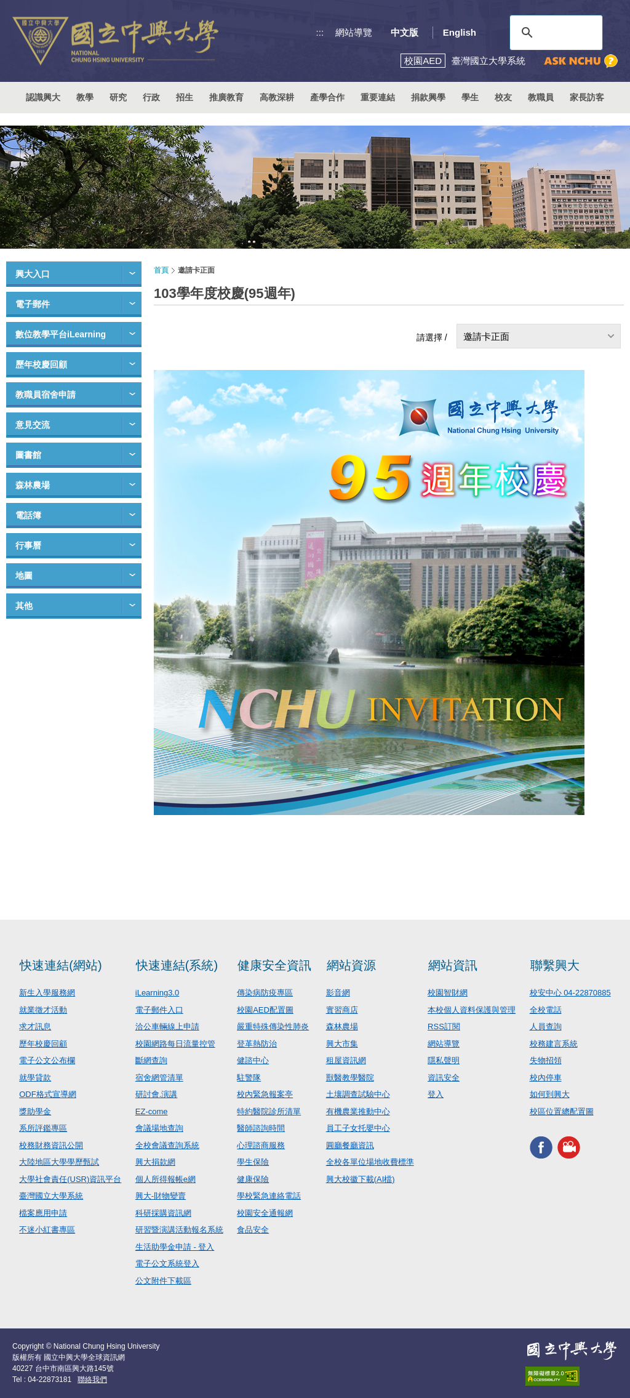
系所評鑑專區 (43, 1128)
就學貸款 (35, 1077)
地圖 (24, 575)
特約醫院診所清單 (269, 1111)
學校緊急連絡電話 (269, 1195)
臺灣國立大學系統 (51, 1195)
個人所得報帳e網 (165, 1179)
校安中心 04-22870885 (570, 992)
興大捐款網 (155, 1162)
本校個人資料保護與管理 (472, 1009)
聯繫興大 (555, 965)
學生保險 (253, 1162)
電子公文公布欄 (47, 1060)
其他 (24, 606)
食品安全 (253, 1229)
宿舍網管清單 (159, 1077)
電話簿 (28, 515)
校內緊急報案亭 (265, 1094)
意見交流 (32, 425)
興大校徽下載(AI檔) (360, 1179)
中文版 (404, 32)
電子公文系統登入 (167, 1263)
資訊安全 (444, 1077)
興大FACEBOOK (541, 1147)
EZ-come (151, 1111)
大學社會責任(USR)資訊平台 (70, 1179)
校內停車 (546, 1077)
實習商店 (342, 1009)
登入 (436, 1094)
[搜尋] (554, 32)
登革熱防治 (257, 1043)
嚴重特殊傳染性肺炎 (273, 1026)
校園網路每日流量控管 (175, 1043)
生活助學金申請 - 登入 (175, 1246)
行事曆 (28, 545)
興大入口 (32, 274)
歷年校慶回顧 (41, 364)
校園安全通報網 (265, 1213)
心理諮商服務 (261, 1145)
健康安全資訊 (274, 965)
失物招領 (546, 1060)
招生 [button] (184, 97)
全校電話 (546, 1009)
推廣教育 (226, 97)
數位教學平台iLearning (60, 334)
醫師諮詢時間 (261, 1128)
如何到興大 (550, 1094)
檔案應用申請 (43, 1213)
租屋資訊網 (346, 1060)
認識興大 (43, 97)
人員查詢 (546, 1026)
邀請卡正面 (486, 336)
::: (320, 32)
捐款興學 (428, 97)
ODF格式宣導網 (47, 1094)
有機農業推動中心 (358, 1111)
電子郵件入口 (159, 1009)
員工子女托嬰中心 (358, 1128)
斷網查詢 (151, 1060)
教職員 (541, 97)
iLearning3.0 (157, 992)
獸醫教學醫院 (350, 1077)
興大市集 (342, 1043)
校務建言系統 (554, 1043)
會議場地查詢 (159, 1128)
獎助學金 (35, 1111)
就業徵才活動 (43, 1009)
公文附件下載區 (163, 1280)
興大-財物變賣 (160, 1195)
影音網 (338, 992)
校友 (503, 97)
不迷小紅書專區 (47, 1229)
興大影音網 (568, 1147)
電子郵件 (32, 304)
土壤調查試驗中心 (358, 1094)
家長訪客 (587, 97)
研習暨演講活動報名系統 (179, 1229)
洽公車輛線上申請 (167, 1026)
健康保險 (253, 1179)
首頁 (161, 270)
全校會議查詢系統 (167, 1145)
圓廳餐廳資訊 (350, 1145)
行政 (151, 97)
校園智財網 (448, 992)
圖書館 (28, 455)
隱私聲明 (444, 1060)
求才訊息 (35, 1026)
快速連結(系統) (177, 965)
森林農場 (32, 485)
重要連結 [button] (378, 97)
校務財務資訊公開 (51, 1145)
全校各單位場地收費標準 (370, 1162)
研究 (118, 97)
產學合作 (327, 97)
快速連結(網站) (61, 965)
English (459, 32)
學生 (470, 97)
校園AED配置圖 (265, 1009)
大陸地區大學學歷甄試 (59, 1162)
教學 (85, 97)
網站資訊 (452, 965)
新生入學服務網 (47, 992)
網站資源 (351, 965)
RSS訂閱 (444, 1026)
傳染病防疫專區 (265, 992)
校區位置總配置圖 (562, 1111)
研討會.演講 (156, 1094)
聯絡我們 (92, 1379)
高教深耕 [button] (277, 97)
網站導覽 (353, 32)
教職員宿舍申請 (45, 395)
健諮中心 (253, 1060)
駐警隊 (249, 1077)
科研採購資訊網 (163, 1213)
